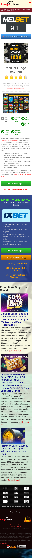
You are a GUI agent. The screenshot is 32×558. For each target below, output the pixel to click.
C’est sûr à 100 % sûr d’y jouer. (9, 140)
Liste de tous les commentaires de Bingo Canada (16, 506)
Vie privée (20, 524)
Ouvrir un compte (15, 183)
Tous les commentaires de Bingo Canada (16, 277)
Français (18, 9)
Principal (10, 9)
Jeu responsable (26, 524)
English (12, 512)
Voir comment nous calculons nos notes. (16, 88)
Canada (4, 9)
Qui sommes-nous (5, 524)
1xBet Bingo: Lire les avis (16, 264)
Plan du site (18, 526)
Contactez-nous (13, 524)
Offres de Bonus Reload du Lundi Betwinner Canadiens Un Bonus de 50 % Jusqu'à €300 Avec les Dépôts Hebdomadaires (14, 319)
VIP (26, 117)
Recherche (13, 526)
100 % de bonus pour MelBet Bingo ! (17, 36)
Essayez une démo (16, 257)
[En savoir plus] (15, 351)
